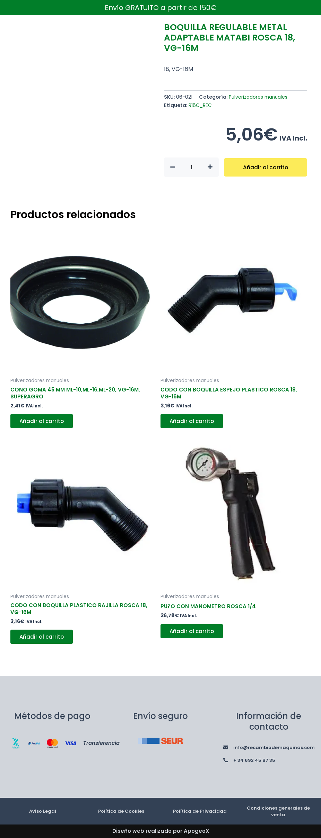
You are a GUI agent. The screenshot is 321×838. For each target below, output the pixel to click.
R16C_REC (200, 105)
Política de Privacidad (200, 810)
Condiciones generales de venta (278, 811)
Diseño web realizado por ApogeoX (160, 831)
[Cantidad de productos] (191, 167)
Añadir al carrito (265, 167)
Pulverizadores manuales (260, 96)
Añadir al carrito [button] (43, 423)
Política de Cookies (121, 810)
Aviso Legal (42, 810)
